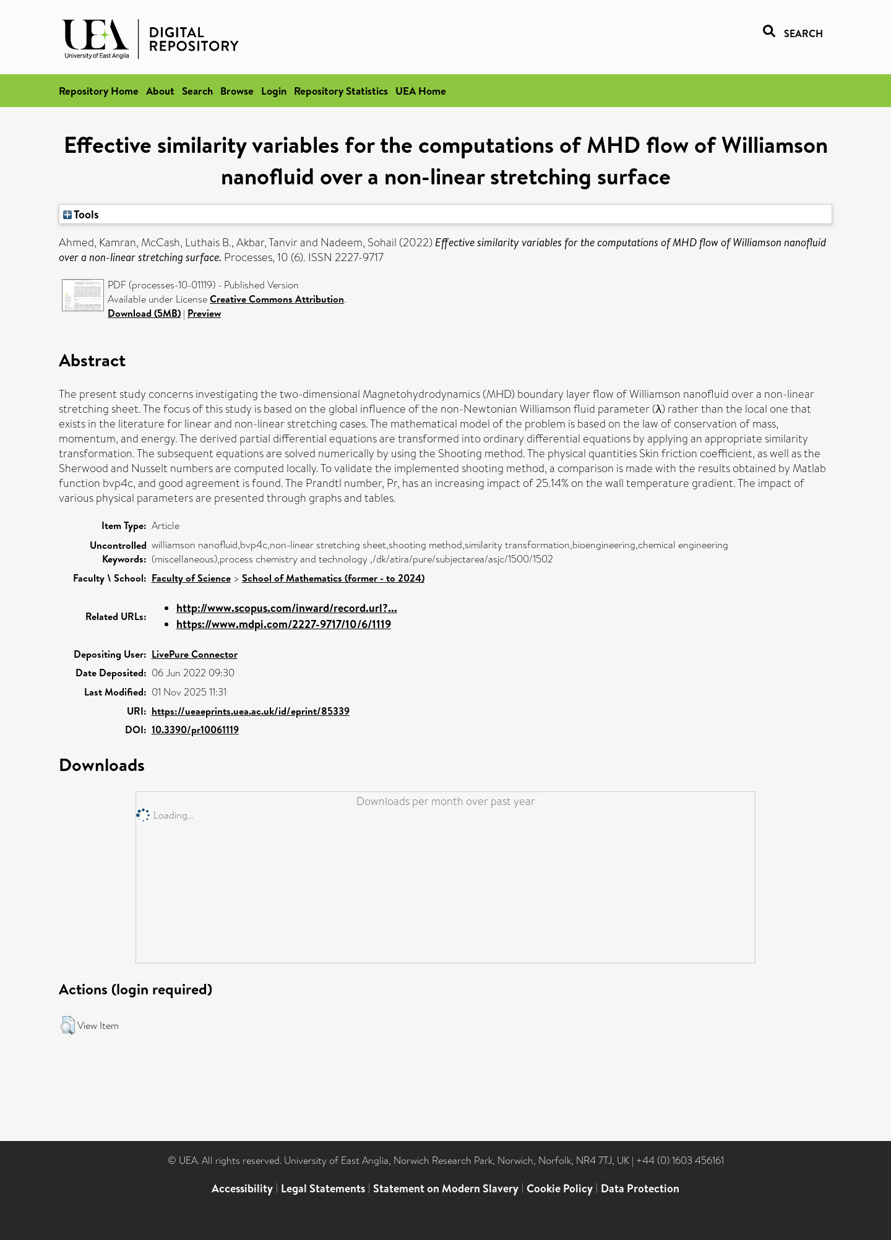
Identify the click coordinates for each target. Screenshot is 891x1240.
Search (197, 91)
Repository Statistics (341, 91)
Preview (204, 313)
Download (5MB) (144, 313)
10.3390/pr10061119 (195, 729)
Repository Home (99, 91)
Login (273, 91)
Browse (237, 91)
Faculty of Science (191, 578)
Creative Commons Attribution (277, 299)
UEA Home (420, 91)
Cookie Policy (560, 1188)
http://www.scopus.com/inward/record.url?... (286, 608)
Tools (81, 214)
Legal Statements (323, 1188)
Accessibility (242, 1188)
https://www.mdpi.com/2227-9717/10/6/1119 (283, 624)
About (160, 91)
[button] (68, 1025)
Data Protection (640, 1188)
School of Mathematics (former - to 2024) (333, 578)
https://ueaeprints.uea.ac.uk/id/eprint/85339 (251, 711)
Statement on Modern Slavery (446, 1188)
